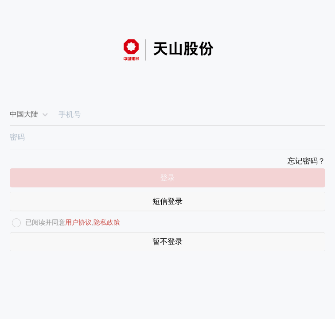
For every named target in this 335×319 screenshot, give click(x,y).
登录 (167, 178)
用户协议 (78, 222)
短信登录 (167, 201)
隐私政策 (106, 222)
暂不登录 (167, 241)
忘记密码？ (306, 161)
